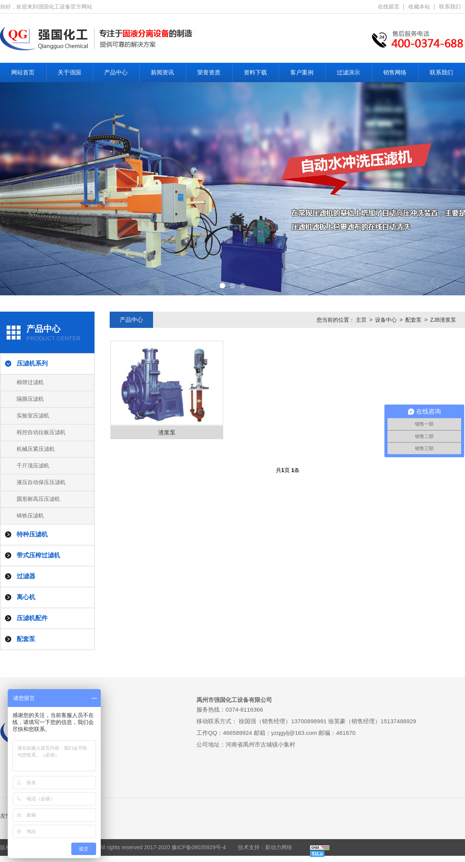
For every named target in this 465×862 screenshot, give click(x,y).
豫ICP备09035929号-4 (199, 847)
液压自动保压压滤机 (41, 482)
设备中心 (386, 320)
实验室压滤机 (33, 415)
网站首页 (22, 72)
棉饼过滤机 (30, 382)
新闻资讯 (162, 72)
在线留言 (389, 6)
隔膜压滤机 (30, 399)
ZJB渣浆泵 (443, 320)
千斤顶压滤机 (33, 465)
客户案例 (301, 72)
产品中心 (115, 72)
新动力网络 (278, 847)
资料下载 (255, 72)
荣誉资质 (208, 72)
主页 (361, 320)
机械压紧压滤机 (36, 449)
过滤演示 (348, 72)
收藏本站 (419, 6)
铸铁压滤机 (30, 515)
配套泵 (413, 320)
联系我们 (450, 6)
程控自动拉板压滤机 (41, 432)
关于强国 (69, 72)
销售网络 (394, 72)
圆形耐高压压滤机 (38, 499)
